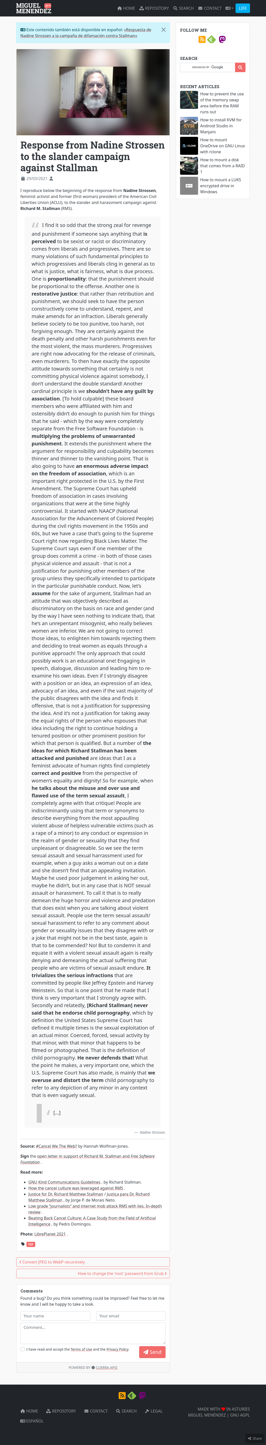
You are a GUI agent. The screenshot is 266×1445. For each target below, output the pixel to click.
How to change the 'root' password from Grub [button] (122, 1273)
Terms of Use (81, 1349)
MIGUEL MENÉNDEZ (207, 1415)
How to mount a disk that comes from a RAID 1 (222, 166)
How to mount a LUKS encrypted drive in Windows (220, 185)
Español (32, 1421)
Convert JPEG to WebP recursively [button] (52, 1262)
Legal (154, 1411)
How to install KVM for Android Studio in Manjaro (221, 126)
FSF (30, 1244)
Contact (210, 8)
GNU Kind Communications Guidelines (64, 1182)
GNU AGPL (240, 1415)
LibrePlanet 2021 (50, 1234)
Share (254, 1438)
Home (126, 8)
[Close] (164, 30)
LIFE (243, 8)
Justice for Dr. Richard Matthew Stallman (65, 1194)
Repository (154, 8)
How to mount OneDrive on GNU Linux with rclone (222, 146)
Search (183, 8)
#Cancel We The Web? (56, 1146)
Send (152, 1352)
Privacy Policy (117, 1349)
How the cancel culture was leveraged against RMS (75, 1188)
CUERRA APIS (107, 1367)
